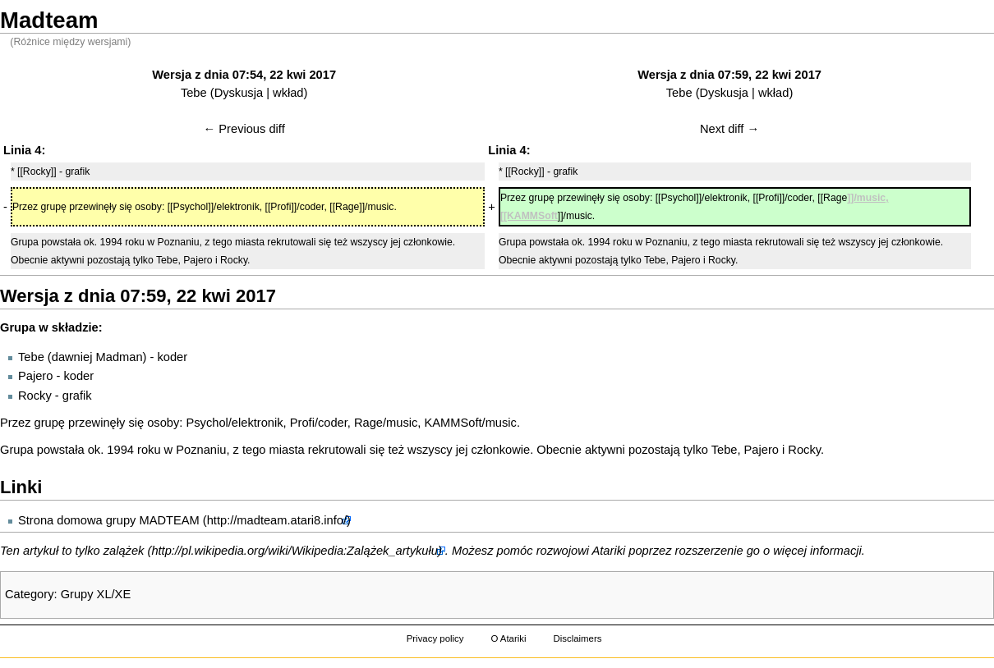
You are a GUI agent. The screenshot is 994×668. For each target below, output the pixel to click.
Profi (302, 422)
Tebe (194, 92)
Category (29, 594)
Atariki (609, 550)
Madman (119, 357)
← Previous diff (244, 128)
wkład (288, 92)
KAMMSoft (453, 422)
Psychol (207, 422)
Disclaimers (577, 638)
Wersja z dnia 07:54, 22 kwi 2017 (244, 74)
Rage (368, 422)
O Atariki (508, 638)
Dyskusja (238, 92)
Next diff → (729, 128)
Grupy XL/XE (96, 594)
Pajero (35, 375)
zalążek (124, 550)
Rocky (35, 395)
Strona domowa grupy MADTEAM (109, 520)
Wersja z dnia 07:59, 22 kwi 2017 (729, 74)
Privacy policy (435, 638)
